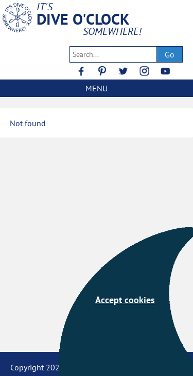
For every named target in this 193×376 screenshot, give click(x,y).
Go (169, 54)
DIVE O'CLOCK (83, 19)
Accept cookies (125, 300)
